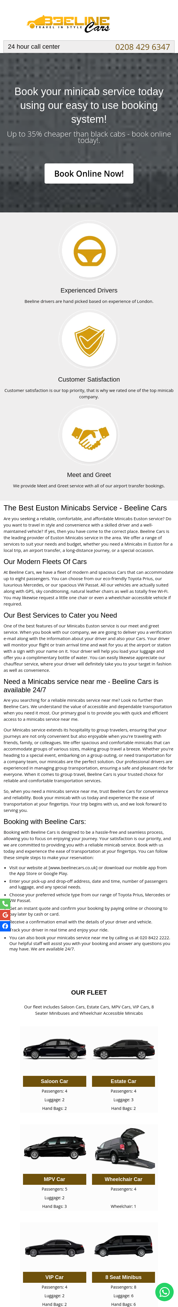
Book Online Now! (89, 173)
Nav (165, 21)
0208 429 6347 (142, 47)
